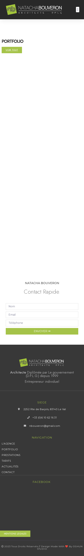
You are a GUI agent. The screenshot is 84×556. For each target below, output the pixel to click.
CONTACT (8, 472)
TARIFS (6, 461)
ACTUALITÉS (10, 466)
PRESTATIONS (11, 455)
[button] (77, 9)
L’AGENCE (8, 444)
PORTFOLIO (10, 449)
